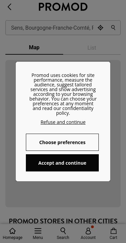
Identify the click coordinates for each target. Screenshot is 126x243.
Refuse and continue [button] (63, 122)
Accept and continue (62, 163)
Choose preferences (62, 142)
